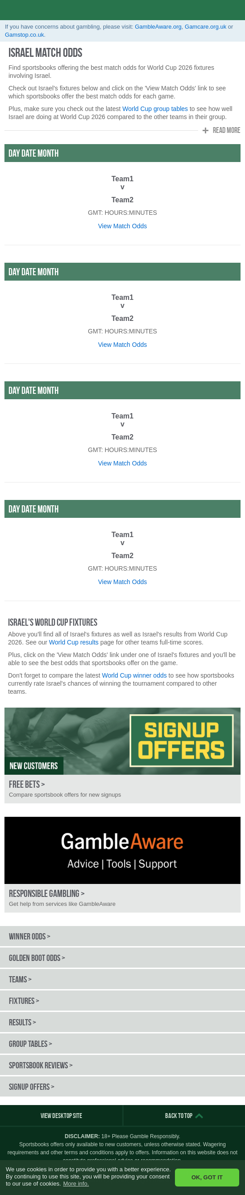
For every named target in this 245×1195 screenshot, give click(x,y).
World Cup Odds (47, 10)
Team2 (123, 200)
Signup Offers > (31, 1087)
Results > (22, 1022)
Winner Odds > (29, 936)
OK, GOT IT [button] (207, 1177)
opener (235, 10)
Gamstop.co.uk (24, 34)
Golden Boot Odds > (37, 958)
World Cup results (74, 642)
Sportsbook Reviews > (41, 1065)
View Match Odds (122, 226)
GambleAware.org (158, 26)
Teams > (20, 979)
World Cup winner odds (134, 675)
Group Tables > (30, 1044)
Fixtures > (24, 1001)
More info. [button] (76, 1183)
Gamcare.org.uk (205, 26)
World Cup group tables (155, 108)
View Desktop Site (61, 1115)
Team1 (123, 179)
